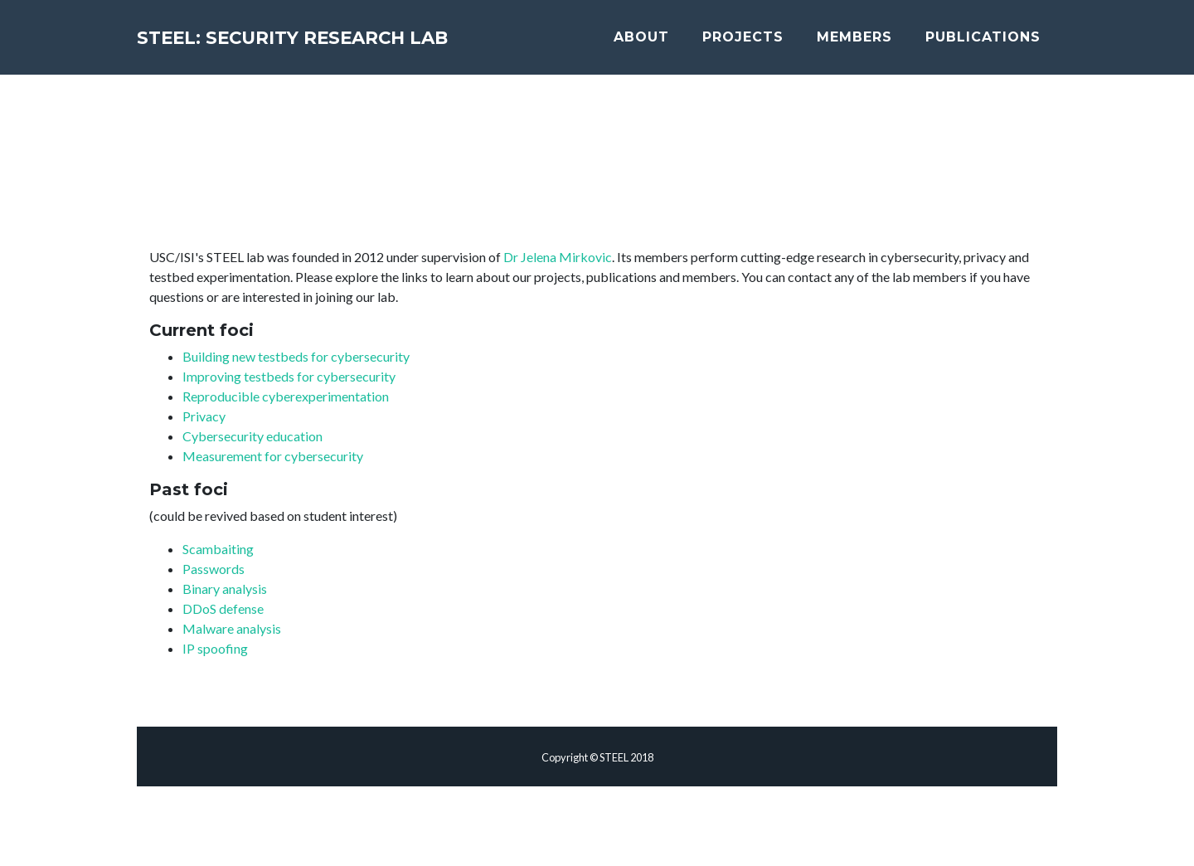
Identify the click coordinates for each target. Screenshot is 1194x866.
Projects (764, 43)
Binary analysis (224, 588)
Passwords (213, 569)
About (663, 43)
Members (876, 43)
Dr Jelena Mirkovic (557, 257)
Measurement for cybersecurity (272, 456)
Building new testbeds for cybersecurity (296, 356)
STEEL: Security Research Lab (371, 43)
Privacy (204, 416)
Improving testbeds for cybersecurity (289, 376)
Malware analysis (231, 628)
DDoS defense (223, 608)
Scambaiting (218, 549)
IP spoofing (215, 648)
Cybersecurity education (252, 436)
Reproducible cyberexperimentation (285, 396)
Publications (1004, 43)
